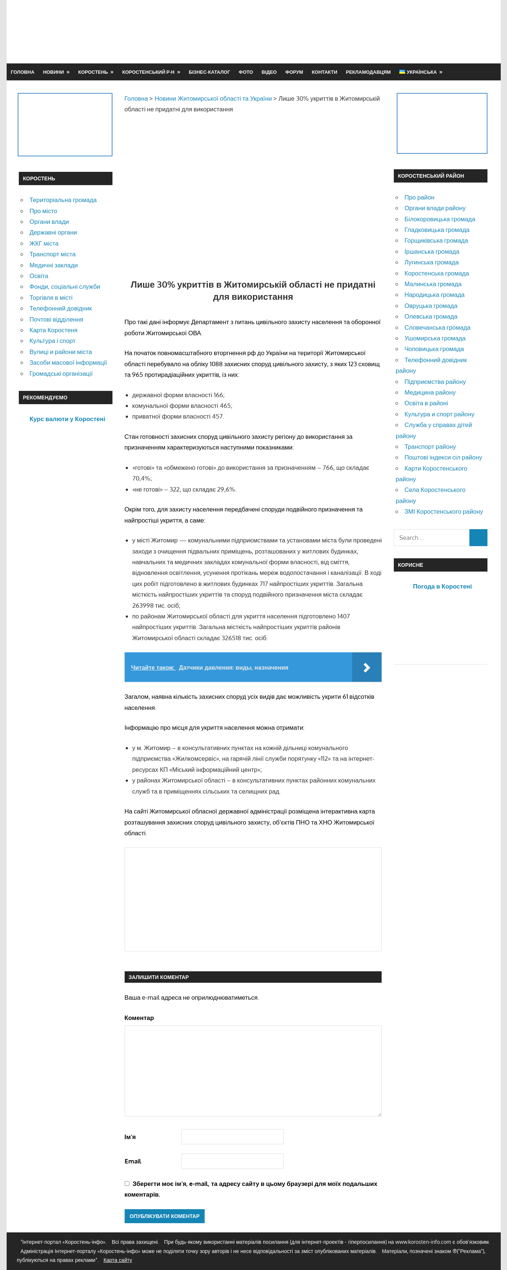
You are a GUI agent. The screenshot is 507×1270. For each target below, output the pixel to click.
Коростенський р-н (148, 72)
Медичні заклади (53, 265)
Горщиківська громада (436, 240)
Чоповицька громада (434, 349)
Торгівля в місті (51, 297)
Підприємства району (435, 381)
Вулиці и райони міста (60, 351)
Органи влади (49, 221)
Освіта (38, 276)
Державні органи (53, 232)
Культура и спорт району (439, 414)
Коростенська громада (436, 273)
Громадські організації (61, 373)
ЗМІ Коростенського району (443, 511)
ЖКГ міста (44, 243)
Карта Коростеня (53, 330)
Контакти (324, 72)
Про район (419, 197)
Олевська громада (431, 316)
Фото (246, 72)
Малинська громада (433, 284)
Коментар (139, 1017)
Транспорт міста (52, 254)
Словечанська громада (437, 327)
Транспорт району (430, 446)
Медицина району (430, 392)
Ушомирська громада (435, 338)
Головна (22, 72)
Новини (53, 72)
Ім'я (130, 1137)
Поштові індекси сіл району (443, 457)
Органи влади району (435, 208)
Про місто (43, 211)
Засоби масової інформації (68, 362)
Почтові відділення (56, 319)
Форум (294, 72)
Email (133, 1161)
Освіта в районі (426, 403)
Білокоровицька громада (439, 219)
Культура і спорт (52, 340)
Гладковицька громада (436, 229)
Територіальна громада (63, 200)
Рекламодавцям (368, 72)
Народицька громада (434, 294)
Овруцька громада (431, 305)
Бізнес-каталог (209, 72)
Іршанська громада (431, 251)
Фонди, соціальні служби (64, 286)
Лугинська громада (431, 262)
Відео (269, 72)
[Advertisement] (354, 31)
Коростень (93, 72)
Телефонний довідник (60, 308)
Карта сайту (118, 1260)
